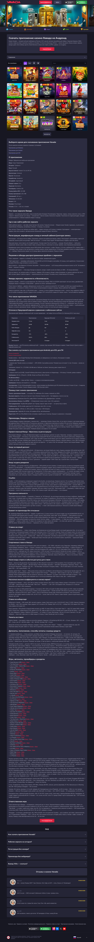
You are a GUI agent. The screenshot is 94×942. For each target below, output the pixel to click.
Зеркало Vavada (47, 49)
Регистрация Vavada (47, 820)
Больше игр (47, 134)
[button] (2, 15)
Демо (27, 662)
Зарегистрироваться (45, 2)
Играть (23, 662)
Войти (57, 2)
